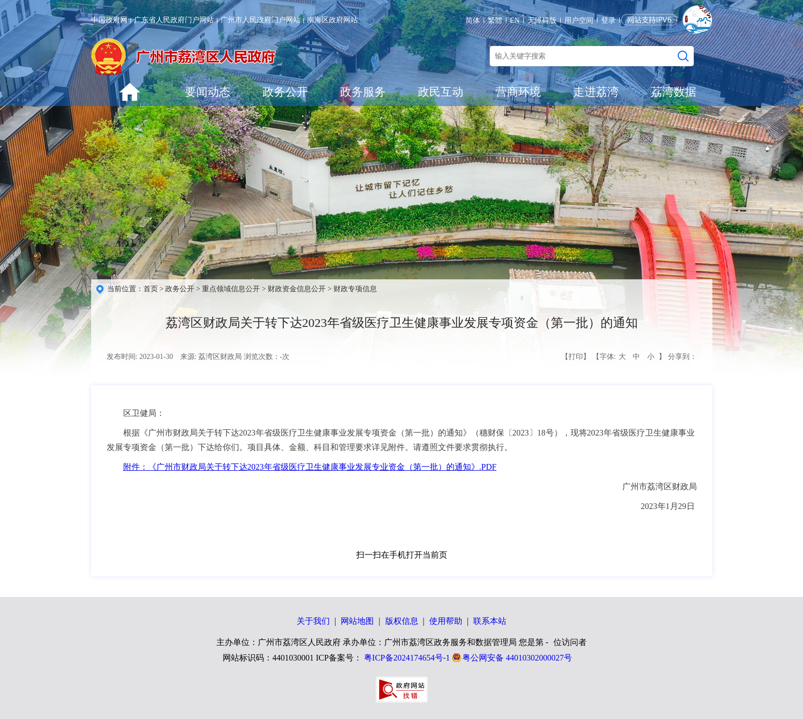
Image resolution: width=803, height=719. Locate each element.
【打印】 (575, 357)
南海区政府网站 (332, 20)
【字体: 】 (629, 357)
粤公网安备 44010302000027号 (517, 657)
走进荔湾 (596, 91)
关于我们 (313, 621)
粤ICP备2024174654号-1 (407, 657)
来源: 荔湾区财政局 (211, 357)
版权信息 (401, 621)
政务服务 (363, 91)
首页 (150, 289)
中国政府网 (109, 20)
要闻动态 (207, 91)
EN (515, 20)
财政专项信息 (355, 289)
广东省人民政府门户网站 (174, 20)
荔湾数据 (673, 91)
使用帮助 (445, 621)
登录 (608, 20)
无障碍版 (542, 20)
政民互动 (440, 91)
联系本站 (489, 621)
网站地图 (357, 621)
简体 (472, 20)
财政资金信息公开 (297, 289)
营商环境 (518, 91)
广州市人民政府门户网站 (260, 20)
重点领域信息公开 (231, 289)
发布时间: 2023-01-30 (140, 357)
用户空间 (578, 20)
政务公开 (285, 91)
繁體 (495, 20)
